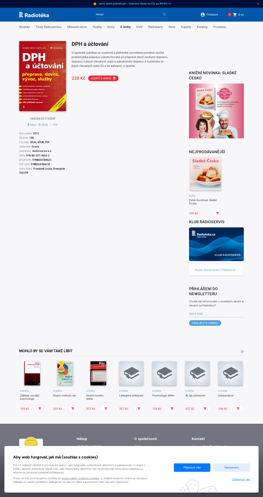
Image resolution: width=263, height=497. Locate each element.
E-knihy (126, 27)
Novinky (24, 27)
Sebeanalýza (225, 395)
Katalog (202, 27)
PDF (54, 124)
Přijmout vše (192, 467)
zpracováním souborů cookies (80, 478)
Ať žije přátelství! (195, 395)
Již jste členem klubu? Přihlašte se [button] (216, 270)
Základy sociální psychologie (29, 397)
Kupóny (186, 27)
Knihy (111, 27)
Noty (172, 27)
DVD (139, 27)
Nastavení (232, 467)
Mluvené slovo (77, 27)
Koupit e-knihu (103, 78)
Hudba (97, 27)
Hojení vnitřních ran (64, 395)
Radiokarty (155, 27)
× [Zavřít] (258, 4)
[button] (211, 14)
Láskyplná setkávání (131, 395)
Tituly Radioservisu (49, 27)
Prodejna (219, 27)
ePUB (43, 124)
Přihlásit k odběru (205, 323)
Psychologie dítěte (163, 395)
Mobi (31, 124)
